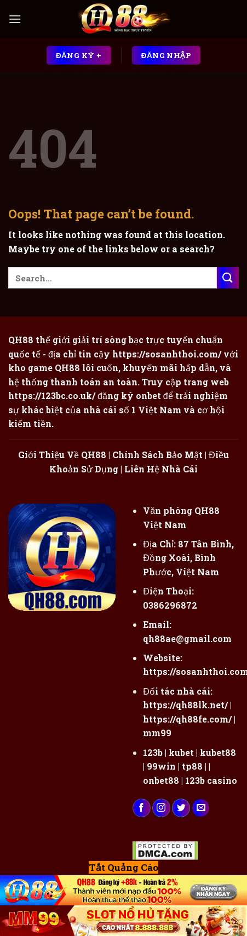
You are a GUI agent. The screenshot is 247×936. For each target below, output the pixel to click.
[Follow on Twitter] (181, 808)
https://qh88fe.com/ (187, 719)
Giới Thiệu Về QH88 (62, 454)
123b (153, 752)
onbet (148, 395)
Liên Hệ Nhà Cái (161, 469)
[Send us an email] (201, 808)
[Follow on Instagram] (161, 808)
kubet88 (218, 752)
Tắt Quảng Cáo (123, 867)
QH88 (67, 367)
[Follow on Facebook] (142, 808)
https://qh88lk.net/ (185, 704)
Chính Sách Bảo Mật (157, 454)
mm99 (157, 732)
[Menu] (14, 18)
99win (161, 766)
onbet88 (161, 780)
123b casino (211, 780)
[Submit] (228, 277)
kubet (181, 752)
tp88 (192, 766)
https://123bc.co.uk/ (51, 395)
